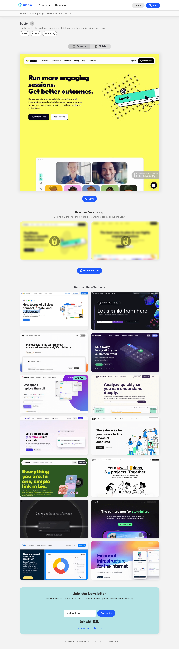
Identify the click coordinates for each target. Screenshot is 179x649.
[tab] (79, 46)
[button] (44, 5)
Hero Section (54, 13)
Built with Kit (89, 621)
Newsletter (61, 5)
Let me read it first (89, 628)
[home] (25, 5)
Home (23, 13)
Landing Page (36, 13)
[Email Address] (80, 613)
